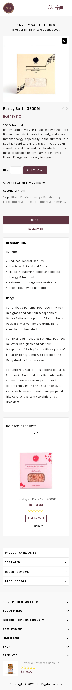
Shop (24, 29)
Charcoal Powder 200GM (67, 110)
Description (36, 219)
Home (15, 29)
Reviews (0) (36, 229)
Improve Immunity (53, 201)
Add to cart (35, 170)
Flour (32, 29)
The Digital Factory (49, 684)
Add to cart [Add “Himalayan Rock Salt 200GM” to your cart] (36, 518)
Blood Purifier (21, 197)
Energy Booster (43, 197)
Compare (38, 182)
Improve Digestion (25, 201)
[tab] (36, 219)
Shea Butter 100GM (63, 110)
